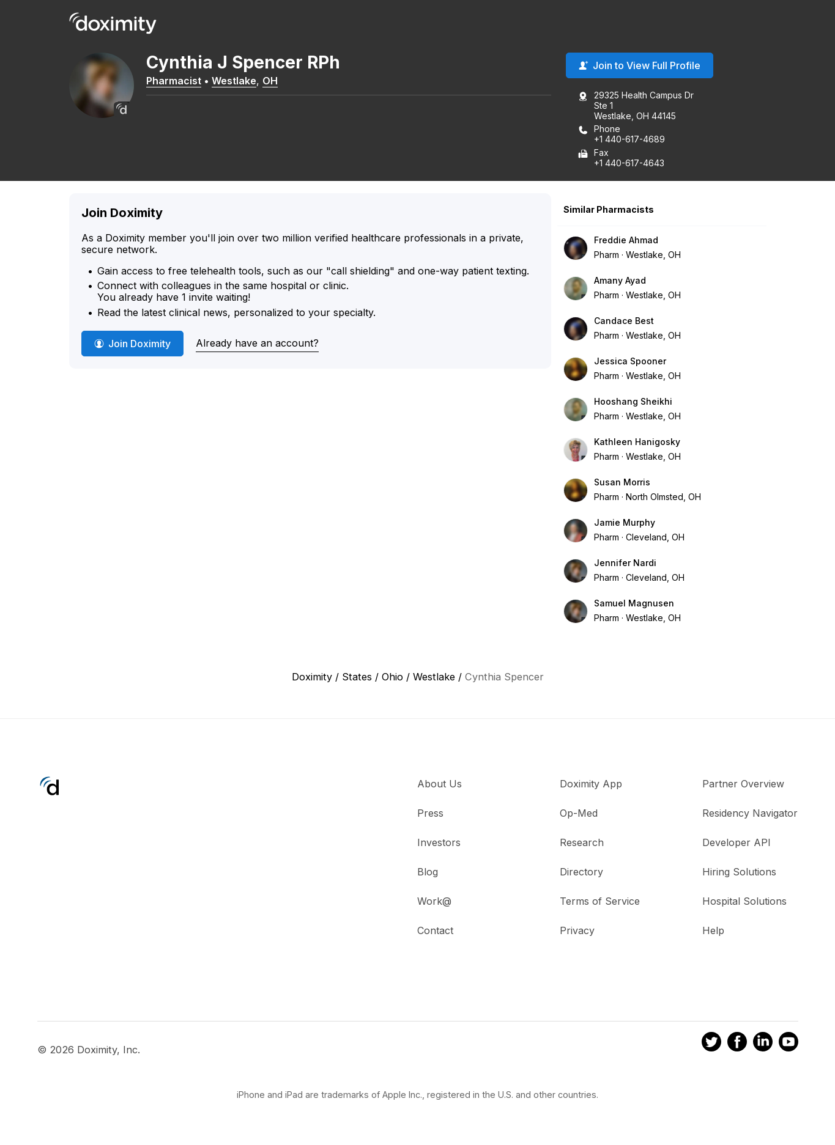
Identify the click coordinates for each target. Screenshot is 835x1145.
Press (430, 814)
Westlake (242, 81)
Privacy (577, 931)
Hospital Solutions (744, 902)
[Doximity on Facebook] (737, 1045)
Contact (435, 931)
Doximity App (591, 784)
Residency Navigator (750, 814)
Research (582, 843)
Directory (581, 872)
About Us (439, 784)
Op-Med (579, 814)
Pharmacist (182, 81)
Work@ (434, 902)
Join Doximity (132, 344)
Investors (439, 843)
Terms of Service (600, 902)
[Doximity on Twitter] (711, 1045)
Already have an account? (257, 343)
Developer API (736, 843)
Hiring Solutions (739, 872)
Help (713, 931)
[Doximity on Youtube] (788, 1045)
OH (278, 81)
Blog (427, 872)
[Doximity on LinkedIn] (763, 1045)
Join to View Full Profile (639, 67)
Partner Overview (743, 784)
